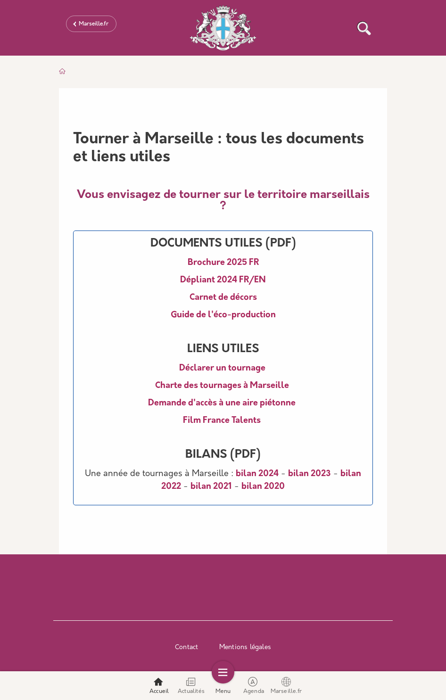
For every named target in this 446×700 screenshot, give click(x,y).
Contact (186, 647)
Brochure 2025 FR (223, 262)
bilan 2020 (263, 486)
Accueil (159, 685)
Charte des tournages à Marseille (222, 385)
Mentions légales (245, 647)
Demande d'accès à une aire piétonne (222, 403)
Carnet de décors (223, 297)
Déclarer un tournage (223, 368)
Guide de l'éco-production (223, 315)
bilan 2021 (211, 486)
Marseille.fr (93, 24)
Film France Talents (222, 420)
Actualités (191, 685)
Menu (223, 685)
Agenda (253, 685)
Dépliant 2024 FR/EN (223, 280)
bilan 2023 (309, 473)
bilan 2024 (257, 473)
